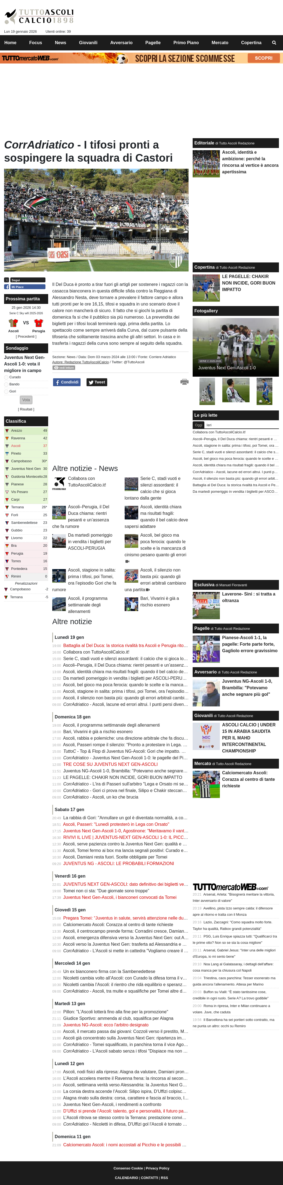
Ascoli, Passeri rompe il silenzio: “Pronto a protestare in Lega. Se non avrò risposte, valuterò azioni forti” (163, 744)
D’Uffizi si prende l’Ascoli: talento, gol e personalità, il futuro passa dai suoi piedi (140, 1111)
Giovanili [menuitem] (88, 42)
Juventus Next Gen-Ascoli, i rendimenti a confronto (112, 1104)
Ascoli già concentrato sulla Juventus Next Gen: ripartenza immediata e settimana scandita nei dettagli (162, 1038)
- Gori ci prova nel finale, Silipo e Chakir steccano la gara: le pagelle (142, 790)
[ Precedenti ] (26, 336)
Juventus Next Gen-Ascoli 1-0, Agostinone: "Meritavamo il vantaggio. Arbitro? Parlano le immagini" (158, 831)
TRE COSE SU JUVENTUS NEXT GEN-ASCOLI (110, 764)
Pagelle (202, 628)
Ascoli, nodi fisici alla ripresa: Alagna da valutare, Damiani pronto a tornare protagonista (147, 1071)
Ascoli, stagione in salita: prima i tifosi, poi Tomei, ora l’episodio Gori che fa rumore (142, 691)
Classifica (16, 421)
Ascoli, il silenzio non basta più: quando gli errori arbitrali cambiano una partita (138, 698)
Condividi (67, 382)
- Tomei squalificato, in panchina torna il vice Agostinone (130, 1044)
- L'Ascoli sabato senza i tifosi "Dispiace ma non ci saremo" (133, 1051)
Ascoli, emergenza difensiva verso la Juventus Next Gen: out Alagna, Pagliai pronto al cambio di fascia (162, 937)
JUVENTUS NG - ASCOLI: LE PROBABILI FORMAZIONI (118, 863)
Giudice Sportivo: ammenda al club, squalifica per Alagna (118, 1018)
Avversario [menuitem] (121, 42)
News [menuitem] (60, 42)
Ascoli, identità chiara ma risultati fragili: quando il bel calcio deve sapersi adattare (142, 671)
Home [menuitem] (10, 42)
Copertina (204, 267)
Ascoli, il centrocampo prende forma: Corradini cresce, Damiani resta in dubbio (139, 931)
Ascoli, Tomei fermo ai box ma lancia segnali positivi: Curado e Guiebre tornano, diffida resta (152, 850)
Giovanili (203, 715)
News (71, 357)
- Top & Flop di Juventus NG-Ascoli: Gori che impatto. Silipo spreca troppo (141, 751)
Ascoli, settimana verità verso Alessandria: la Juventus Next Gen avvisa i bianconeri (143, 1085)
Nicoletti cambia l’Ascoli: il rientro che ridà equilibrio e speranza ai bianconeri (137, 984)
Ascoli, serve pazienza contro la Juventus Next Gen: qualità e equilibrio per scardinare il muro (153, 844)
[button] (26, 400)
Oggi (198, 425)
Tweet (97, 382)
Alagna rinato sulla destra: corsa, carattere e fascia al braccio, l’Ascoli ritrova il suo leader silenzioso (159, 1098)
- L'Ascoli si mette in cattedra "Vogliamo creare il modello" (132, 950)
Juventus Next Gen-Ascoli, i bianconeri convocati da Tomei (120, 897)
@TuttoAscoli (134, 362)
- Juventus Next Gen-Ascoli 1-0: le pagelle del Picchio (128, 757)
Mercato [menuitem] (220, 42)
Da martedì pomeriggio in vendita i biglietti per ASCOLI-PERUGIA (90, 542)
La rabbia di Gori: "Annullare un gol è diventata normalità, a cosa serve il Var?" (138, 817)
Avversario (205, 672)
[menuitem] (274, 43)
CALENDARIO (126, 1178)
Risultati (26, 409)
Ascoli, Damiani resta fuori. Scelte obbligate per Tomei (115, 857)
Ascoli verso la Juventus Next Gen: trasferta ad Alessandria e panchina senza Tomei (144, 944)
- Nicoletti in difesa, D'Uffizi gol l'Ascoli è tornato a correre (131, 1124)
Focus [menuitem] (35, 42)
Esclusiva (204, 584)
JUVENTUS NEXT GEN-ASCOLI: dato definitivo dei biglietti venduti (128, 884)
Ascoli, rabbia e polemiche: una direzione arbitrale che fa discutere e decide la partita (145, 738)
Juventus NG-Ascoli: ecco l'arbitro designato (106, 1025)
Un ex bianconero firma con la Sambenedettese (109, 971)
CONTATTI (149, 1178)
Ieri (209, 425)
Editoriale (204, 143)
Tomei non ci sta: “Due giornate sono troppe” (106, 890)
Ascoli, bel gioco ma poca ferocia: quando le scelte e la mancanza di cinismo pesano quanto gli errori (160, 684)
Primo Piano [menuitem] (186, 42)
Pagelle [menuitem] (153, 42)
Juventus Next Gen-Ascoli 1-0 (227, 367)
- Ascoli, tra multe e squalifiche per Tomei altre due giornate (133, 991)
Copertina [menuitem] (251, 42)
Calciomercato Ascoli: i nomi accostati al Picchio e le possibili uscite (128, 1144)
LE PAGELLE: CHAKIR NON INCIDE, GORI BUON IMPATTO (122, 777)
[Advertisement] (93, 425)
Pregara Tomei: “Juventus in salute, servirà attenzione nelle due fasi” (129, 918)
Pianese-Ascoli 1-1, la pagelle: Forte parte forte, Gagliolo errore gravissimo (250, 644)
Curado (15, 377)
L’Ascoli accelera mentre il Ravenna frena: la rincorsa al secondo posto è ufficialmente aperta (153, 1078)
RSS (164, 1178)
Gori (13, 391)
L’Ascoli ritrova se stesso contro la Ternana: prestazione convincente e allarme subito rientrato (153, 1117)
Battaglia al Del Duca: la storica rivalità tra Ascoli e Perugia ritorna (126, 645)
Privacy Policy (158, 1168)
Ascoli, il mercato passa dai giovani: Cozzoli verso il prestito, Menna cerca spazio (141, 1031)
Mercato (202, 763)
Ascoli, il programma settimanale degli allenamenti (87, 605)
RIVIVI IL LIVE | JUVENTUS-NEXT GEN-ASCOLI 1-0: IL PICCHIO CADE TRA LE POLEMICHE (155, 837)
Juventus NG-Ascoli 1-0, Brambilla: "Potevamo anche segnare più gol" (131, 771)
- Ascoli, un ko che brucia (101, 797)
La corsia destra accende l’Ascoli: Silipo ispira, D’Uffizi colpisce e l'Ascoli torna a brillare (147, 1091)
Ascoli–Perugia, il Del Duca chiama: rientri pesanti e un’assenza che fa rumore (138, 665)
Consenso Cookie (128, 1168)
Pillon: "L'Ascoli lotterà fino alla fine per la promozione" (115, 1011)
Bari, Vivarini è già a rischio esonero (98, 731)
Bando (15, 384)
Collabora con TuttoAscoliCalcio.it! (96, 652)
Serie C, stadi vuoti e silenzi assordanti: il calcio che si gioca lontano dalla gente (140, 658)
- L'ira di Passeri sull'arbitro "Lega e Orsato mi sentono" (129, 784)
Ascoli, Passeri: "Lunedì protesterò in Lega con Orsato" (116, 824)
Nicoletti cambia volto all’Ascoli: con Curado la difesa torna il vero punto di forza (140, 978)
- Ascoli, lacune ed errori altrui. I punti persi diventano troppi (133, 704)
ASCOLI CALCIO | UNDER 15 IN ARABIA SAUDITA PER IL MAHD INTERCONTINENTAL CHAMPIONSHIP (248, 738)
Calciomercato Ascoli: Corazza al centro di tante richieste (118, 924)
